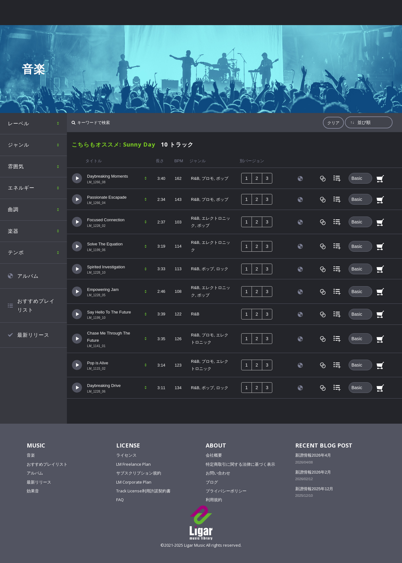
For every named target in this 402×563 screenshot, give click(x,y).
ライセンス (126, 455)
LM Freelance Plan (133, 464)
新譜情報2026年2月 (313, 472)
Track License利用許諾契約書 (143, 491)
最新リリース (39, 482)
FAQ (120, 499)
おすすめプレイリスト (47, 464)
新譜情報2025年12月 (314, 488)
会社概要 (214, 455)
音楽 (31, 455)
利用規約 (214, 499)
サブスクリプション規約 (138, 473)
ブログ (212, 482)
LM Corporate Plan (133, 482)
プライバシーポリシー (226, 491)
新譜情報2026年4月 (313, 455)
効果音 (33, 491)
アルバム (35, 473)
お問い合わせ (218, 473)
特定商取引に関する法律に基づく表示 (240, 464)
